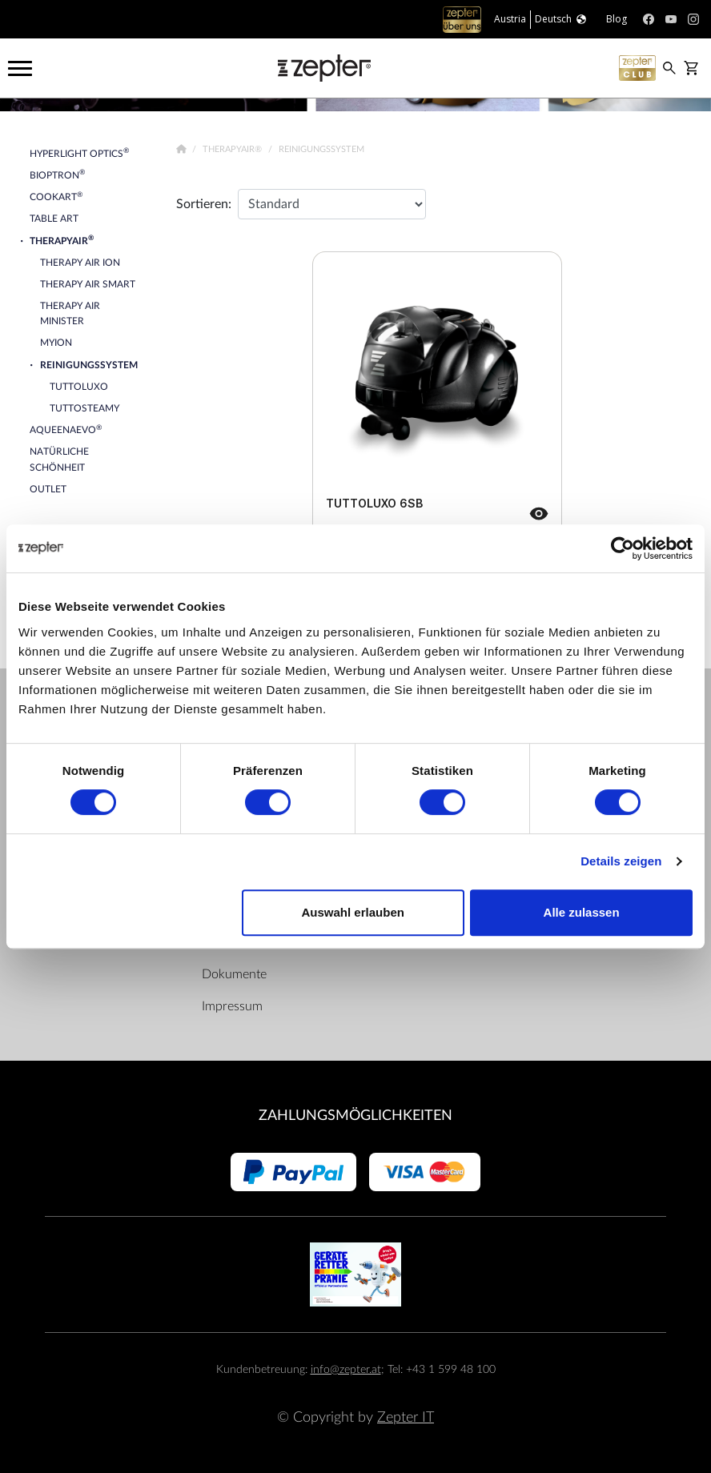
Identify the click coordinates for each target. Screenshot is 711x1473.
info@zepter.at (346, 1369)
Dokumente (234, 974)
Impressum (232, 1006)
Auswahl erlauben (353, 912)
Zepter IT (405, 1417)
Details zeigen (620, 861)
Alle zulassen (582, 912)
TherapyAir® (233, 149)
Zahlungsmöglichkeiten (355, 1115)
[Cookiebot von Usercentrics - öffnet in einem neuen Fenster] (622, 548)
